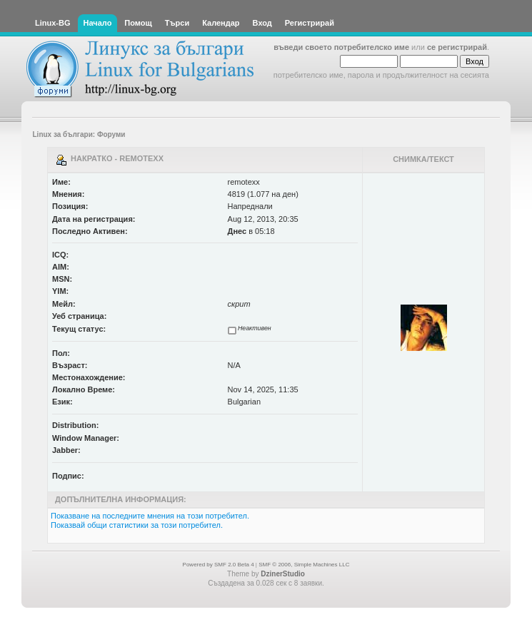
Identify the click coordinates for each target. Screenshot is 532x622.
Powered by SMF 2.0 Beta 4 (218, 564)
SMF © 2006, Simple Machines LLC (304, 564)
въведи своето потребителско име (341, 47)
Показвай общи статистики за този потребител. (137, 525)
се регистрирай (457, 47)
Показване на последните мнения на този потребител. (150, 515)
